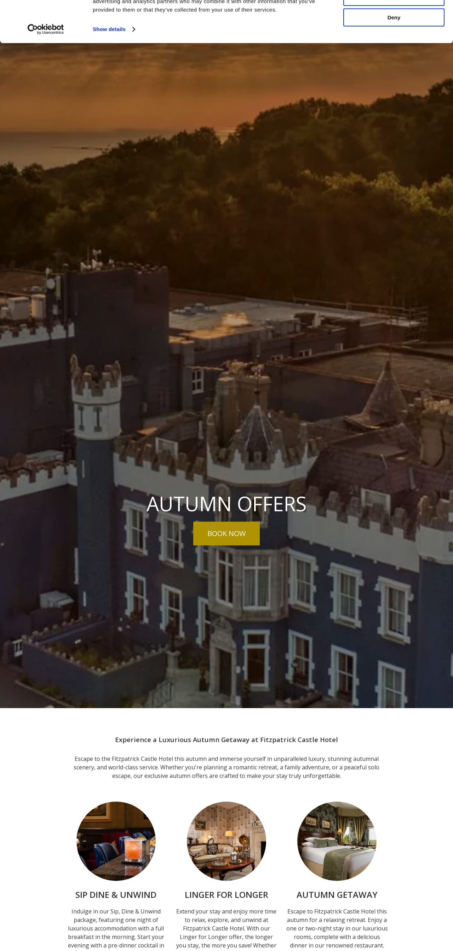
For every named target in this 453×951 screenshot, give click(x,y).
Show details (109, 71)
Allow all (394, 18)
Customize (394, 38)
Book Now (226, 534)
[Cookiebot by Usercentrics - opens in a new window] (46, 71)
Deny (394, 59)
